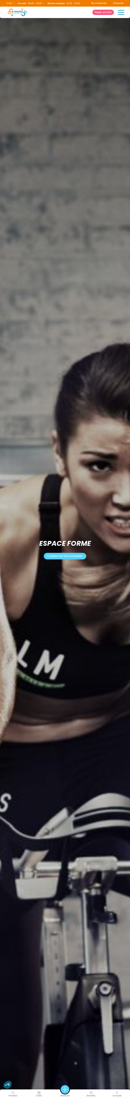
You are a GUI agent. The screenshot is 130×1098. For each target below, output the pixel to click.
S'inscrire (118, 3)
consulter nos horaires (65, 556)
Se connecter (99, 3)
